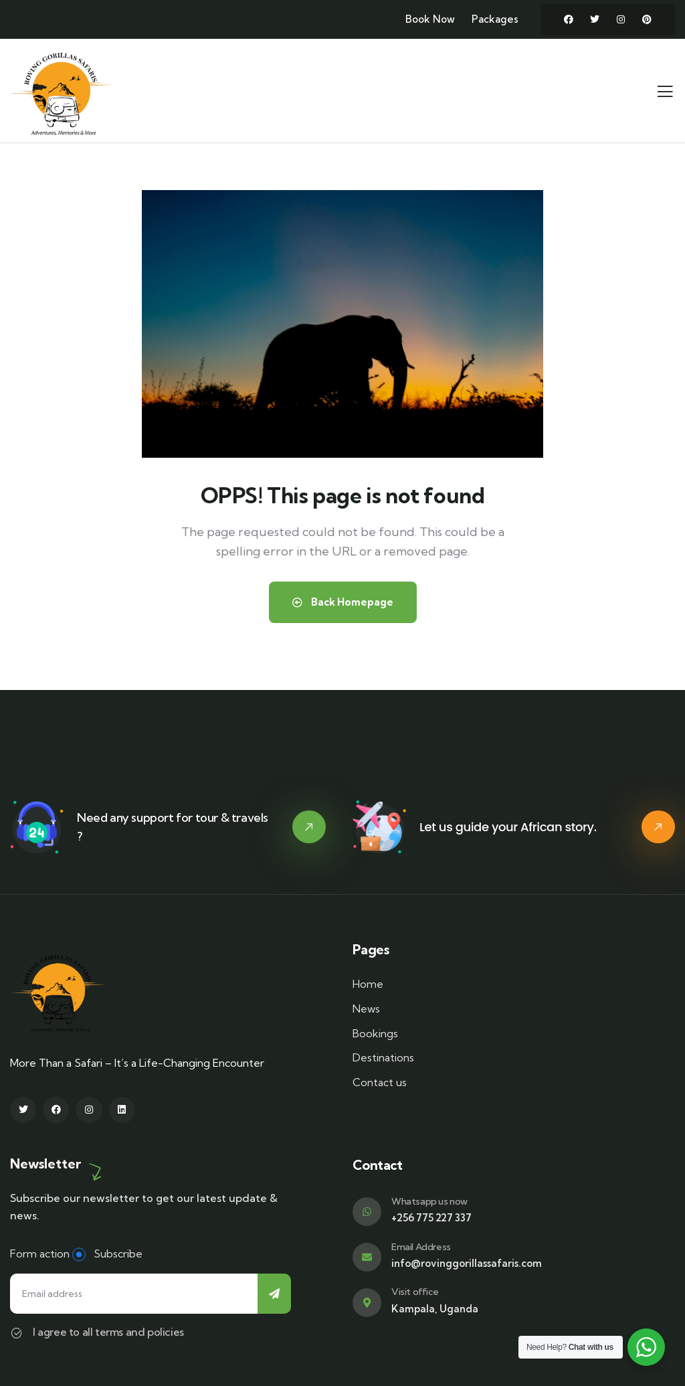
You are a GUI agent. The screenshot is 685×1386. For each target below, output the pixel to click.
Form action (40, 1253)
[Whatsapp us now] (367, 1211)
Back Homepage (342, 602)
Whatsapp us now (429, 1201)
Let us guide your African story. (508, 826)
